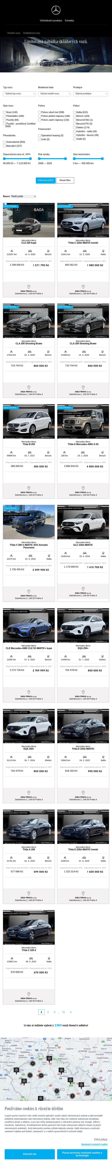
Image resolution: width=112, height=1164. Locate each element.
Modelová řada (45, 87)
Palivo (76, 106)
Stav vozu (8, 106)
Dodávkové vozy (32, 33)
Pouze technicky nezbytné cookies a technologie (82, 1154)
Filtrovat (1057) (47, 180)
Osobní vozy (14, 33)
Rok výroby (44, 154)
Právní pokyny (100, 1139)
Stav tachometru (81, 154)
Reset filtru (64, 180)
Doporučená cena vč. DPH (16, 154)
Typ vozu (7, 87)
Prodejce (77, 87)
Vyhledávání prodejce (51, 20)
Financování (44, 129)
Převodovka (9, 135)
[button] (52, 217)
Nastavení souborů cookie (94, 1144)
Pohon (41, 106)
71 (63, 996)
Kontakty (69, 20)
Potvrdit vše (29, 1154)
